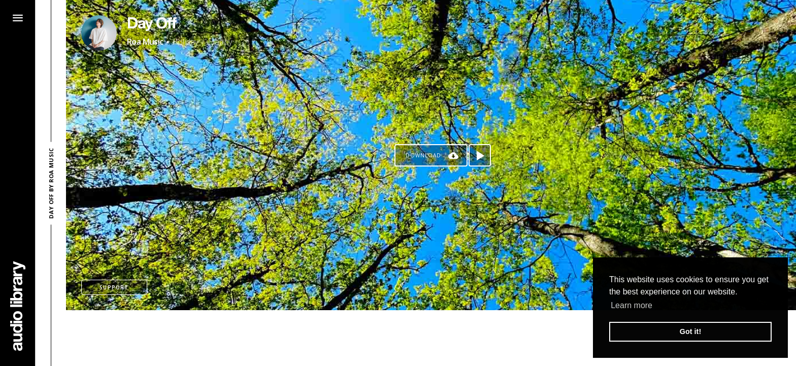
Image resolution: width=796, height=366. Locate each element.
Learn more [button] (631, 305)
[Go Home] (17, 306)
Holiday (185, 41)
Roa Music (145, 41)
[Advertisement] (431, 338)
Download (423, 155)
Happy (220, 41)
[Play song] (480, 155)
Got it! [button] (690, 331)
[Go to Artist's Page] (99, 33)
